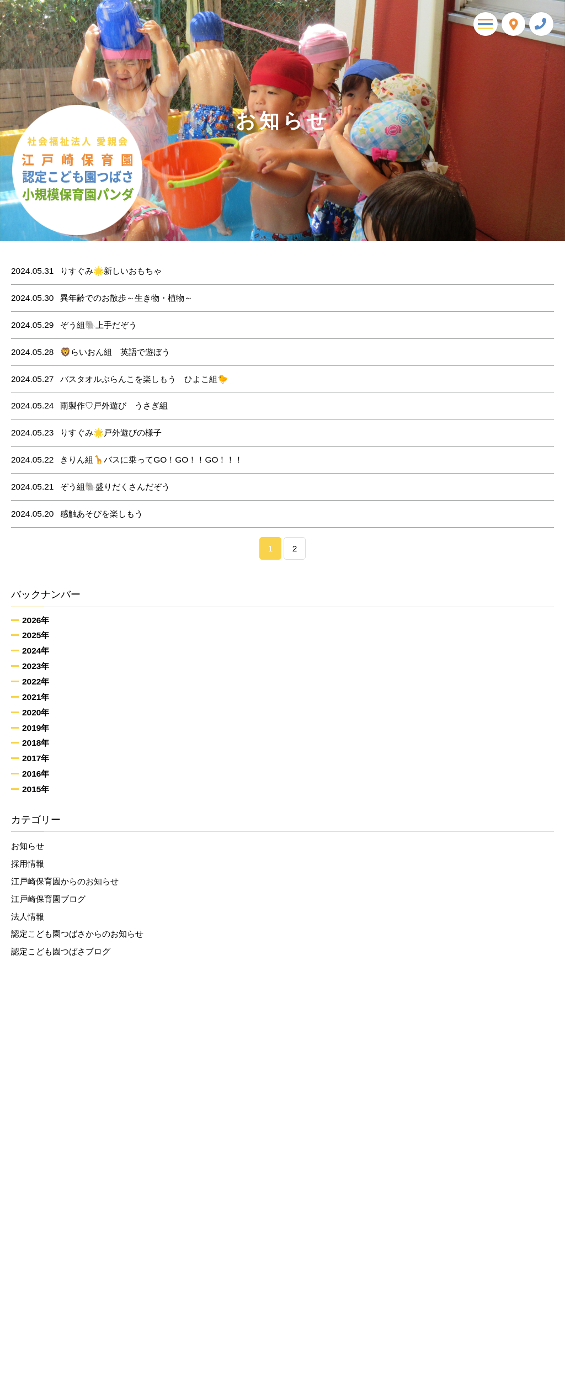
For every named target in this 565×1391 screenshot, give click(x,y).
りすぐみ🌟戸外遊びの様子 (86, 432)
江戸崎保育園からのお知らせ (65, 881)
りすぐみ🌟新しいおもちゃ (86, 271)
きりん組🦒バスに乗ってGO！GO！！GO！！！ (127, 460)
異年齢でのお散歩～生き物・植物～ (102, 298)
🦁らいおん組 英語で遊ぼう (90, 352)
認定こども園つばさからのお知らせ (77, 934)
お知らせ (27, 846)
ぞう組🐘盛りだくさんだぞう (90, 487)
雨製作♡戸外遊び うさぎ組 (89, 405)
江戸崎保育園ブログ (48, 899)
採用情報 (27, 863)
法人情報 (27, 916)
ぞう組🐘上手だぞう (74, 325)
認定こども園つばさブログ (60, 951)
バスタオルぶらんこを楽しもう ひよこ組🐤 (119, 379)
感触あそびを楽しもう (77, 514)
